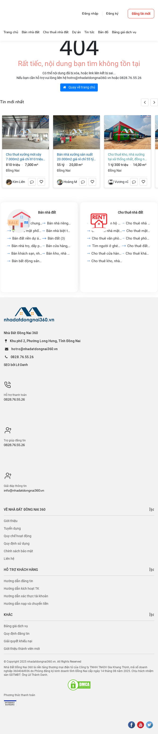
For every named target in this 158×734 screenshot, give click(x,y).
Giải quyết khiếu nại (18, 641)
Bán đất (56, 238)
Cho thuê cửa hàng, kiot (106, 253)
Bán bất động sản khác (27, 261)
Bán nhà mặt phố (27, 231)
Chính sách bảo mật (18, 551)
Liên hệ (9, 558)
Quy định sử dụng (17, 543)
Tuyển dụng (12, 528)
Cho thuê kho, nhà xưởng (106, 261)
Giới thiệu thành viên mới (22, 649)
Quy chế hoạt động (17, 536)
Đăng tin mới (141, 14)
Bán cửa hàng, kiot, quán (58, 246)
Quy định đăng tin (17, 633)
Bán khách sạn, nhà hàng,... (26, 253)
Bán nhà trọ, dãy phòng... (27, 246)
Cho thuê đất (139, 246)
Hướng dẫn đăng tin (18, 581)
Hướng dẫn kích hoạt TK (21, 588)
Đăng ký (112, 13)
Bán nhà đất (47, 212)
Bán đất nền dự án (27, 238)
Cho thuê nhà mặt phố (107, 231)
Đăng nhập (90, 13)
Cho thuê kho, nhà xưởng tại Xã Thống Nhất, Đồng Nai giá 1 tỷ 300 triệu (127, 157)
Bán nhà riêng (59, 223)
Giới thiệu (10, 521)
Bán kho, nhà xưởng (58, 253)
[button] (154, 102)
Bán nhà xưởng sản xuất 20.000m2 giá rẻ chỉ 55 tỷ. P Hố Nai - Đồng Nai (75, 157)
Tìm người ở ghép (107, 246)
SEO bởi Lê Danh (16, 365)
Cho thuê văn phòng (107, 238)
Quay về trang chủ (79, 87)
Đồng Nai (12, 170)
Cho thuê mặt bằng (138, 231)
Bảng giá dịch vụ (16, 626)
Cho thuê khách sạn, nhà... (138, 253)
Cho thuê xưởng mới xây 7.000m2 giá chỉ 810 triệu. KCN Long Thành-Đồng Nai (25, 157)
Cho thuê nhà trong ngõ (138, 223)
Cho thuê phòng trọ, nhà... (138, 238)
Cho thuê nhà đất (130, 212)
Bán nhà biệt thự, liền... (58, 231)
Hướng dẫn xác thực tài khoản (26, 596)
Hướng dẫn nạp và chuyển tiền (26, 603)
